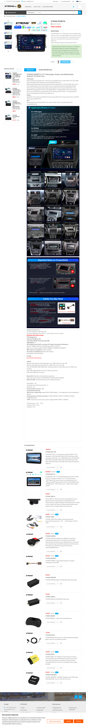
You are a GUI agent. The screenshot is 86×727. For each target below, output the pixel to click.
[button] (15, 12)
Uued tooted (24, 710)
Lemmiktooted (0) (65, 1)
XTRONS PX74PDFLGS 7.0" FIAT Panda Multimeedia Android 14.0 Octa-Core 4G (16, 91)
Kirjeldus (30, 70)
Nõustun (78, 721)
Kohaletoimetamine (57, 710)
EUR (73, 1)
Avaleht (23, 707)
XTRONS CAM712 (50, 496)
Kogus (52, 61)
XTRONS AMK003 (50, 616)
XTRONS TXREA (50, 517)
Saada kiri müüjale (56, 24)
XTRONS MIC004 (50, 635)
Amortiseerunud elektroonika (73, 708)
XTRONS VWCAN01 (51, 558)
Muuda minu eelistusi (55, 721)
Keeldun (68, 721)
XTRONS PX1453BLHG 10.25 (16, 117)
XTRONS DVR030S (51, 536)
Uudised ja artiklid (41, 707)
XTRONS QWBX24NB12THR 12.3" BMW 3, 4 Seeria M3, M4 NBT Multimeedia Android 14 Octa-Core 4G (17, 77)
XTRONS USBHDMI (51, 577)
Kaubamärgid (40, 710)
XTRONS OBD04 (50, 654)
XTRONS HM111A (50, 474)
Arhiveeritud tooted (10, 16)
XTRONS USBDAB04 (51, 674)
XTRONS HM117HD (51, 452)
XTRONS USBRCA (50, 596)
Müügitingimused (57, 707)
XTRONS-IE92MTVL (21, 16)
